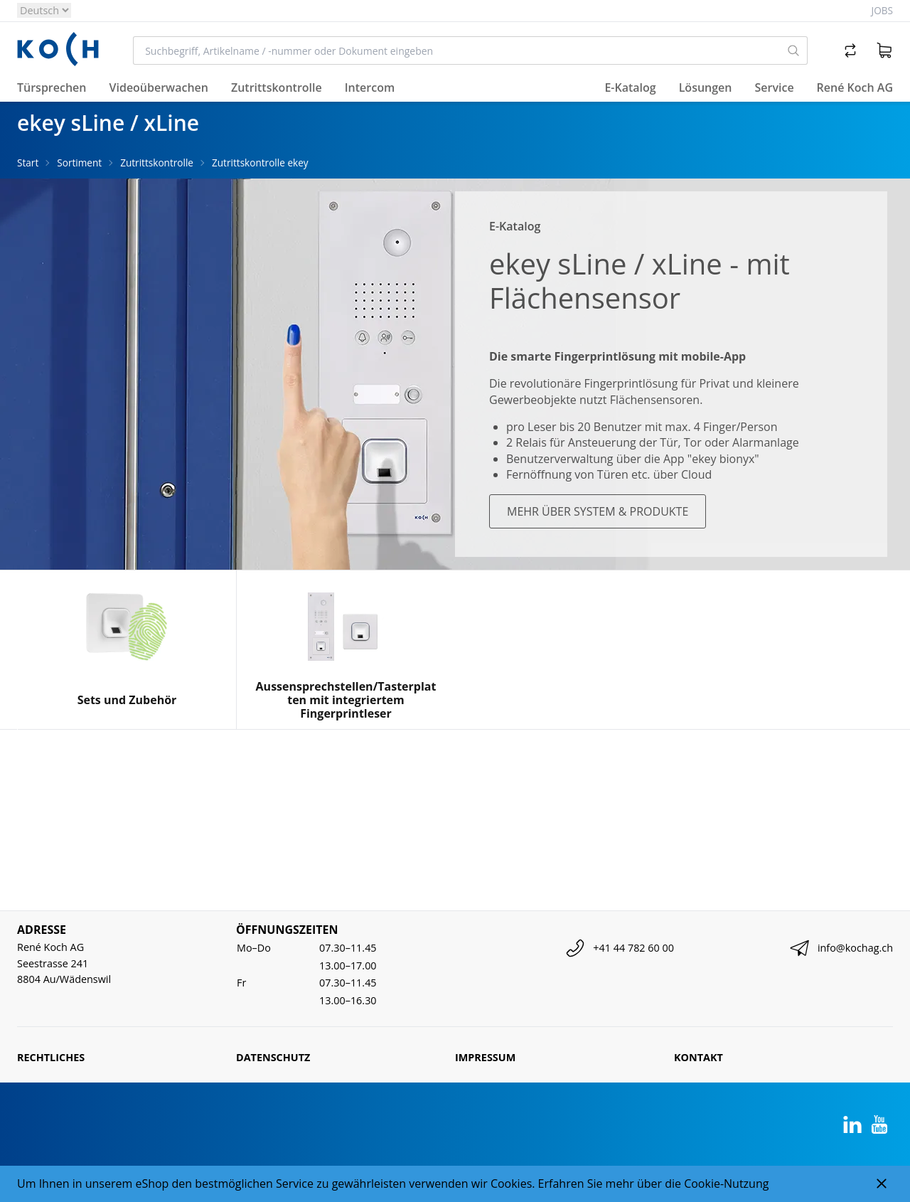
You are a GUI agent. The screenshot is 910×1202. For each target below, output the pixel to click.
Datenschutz (273, 1057)
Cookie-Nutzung (726, 1183)
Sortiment (79, 162)
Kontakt (698, 1057)
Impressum (485, 1057)
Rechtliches (51, 1057)
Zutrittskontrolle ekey (260, 162)
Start (27, 162)
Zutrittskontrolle (156, 162)
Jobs (882, 10)
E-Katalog (629, 87)
